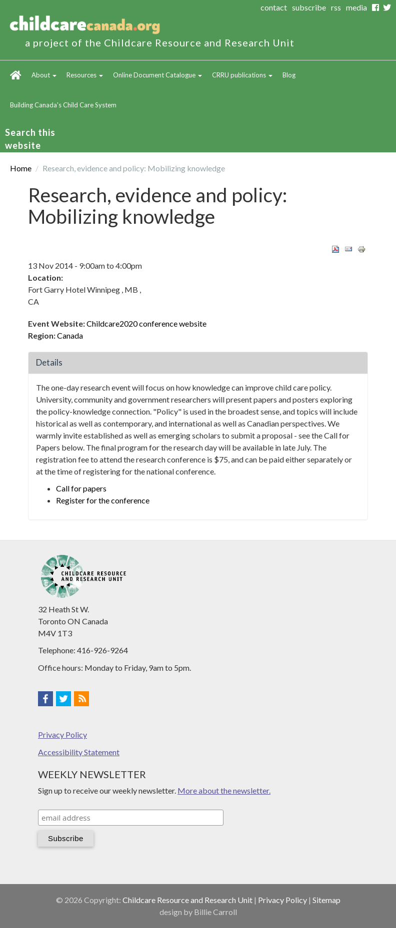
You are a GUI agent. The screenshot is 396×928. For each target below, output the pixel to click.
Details (49, 362)
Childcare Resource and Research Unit (187, 900)
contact (273, 7)
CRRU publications (242, 75)
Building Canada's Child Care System (63, 105)
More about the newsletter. (224, 790)
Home (15, 75)
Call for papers (81, 488)
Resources (84, 75)
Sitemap (326, 900)
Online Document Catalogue (157, 75)
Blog (289, 75)
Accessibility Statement (79, 752)
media (356, 7)
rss (336, 7)
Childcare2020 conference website (146, 323)
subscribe (309, 7)
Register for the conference (103, 500)
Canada (70, 335)
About (44, 75)
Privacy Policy (62, 734)
